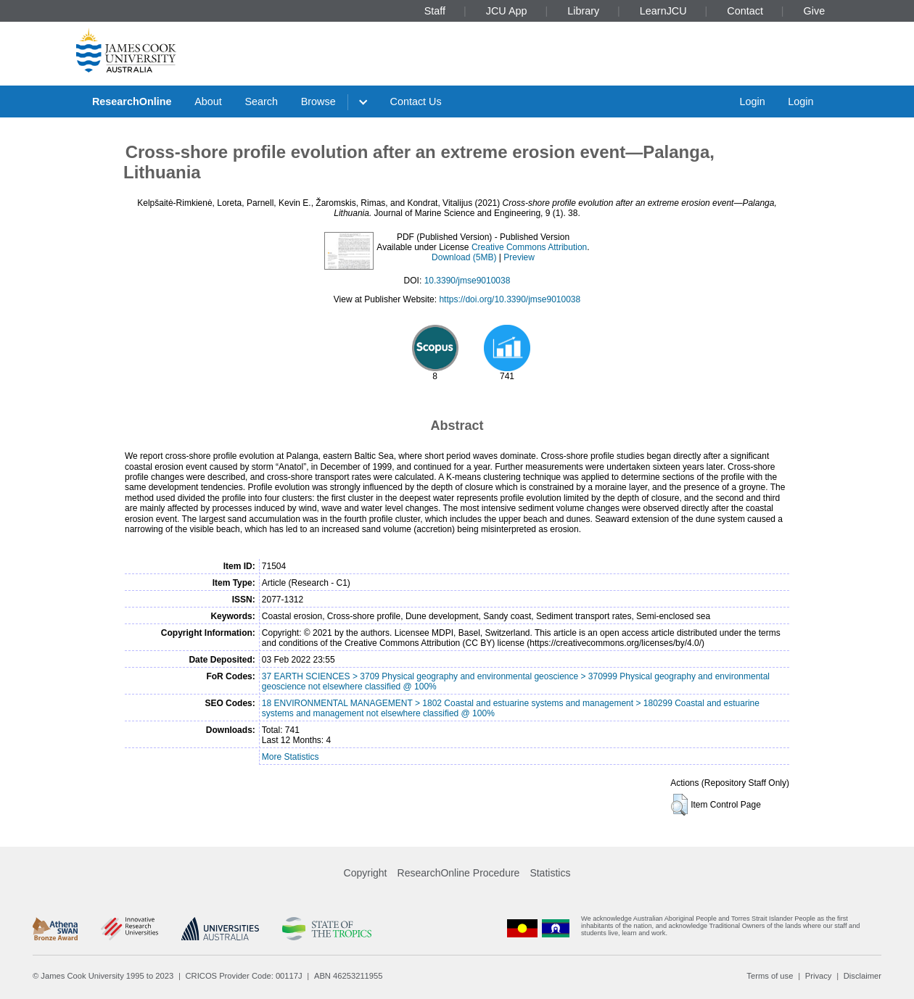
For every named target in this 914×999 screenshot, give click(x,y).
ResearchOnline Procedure (459, 873)
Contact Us (416, 101)
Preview (519, 257)
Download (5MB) (464, 257)
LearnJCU (663, 11)
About (208, 101)
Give (815, 11)
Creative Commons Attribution (529, 247)
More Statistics (290, 757)
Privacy (818, 975)
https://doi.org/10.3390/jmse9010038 (509, 299)
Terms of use (769, 975)
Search (261, 101)
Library (583, 11)
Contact (745, 11)
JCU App (506, 11)
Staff (434, 11)
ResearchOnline (132, 101)
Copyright (365, 873)
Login (752, 101)
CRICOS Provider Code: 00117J (244, 975)
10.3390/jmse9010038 (467, 280)
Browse (318, 101)
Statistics (550, 873)
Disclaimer (862, 975)
